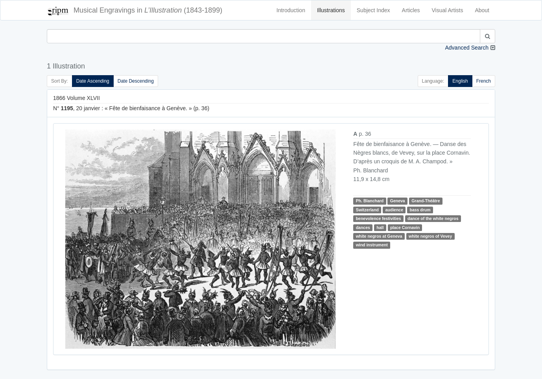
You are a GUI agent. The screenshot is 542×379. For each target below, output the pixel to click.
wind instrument (372, 244)
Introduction (291, 10)
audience (394, 209)
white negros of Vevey (430, 236)
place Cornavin (405, 227)
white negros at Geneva (379, 236)
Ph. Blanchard (370, 200)
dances (363, 227)
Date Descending (136, 81)
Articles (411, 10)
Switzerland (367, 209)
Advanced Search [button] (467, 47)
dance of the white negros (433, 218)
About (482, 10)
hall (379, 227)
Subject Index (373, 10)
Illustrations (331, 10)
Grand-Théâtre (425, 200)
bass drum (419, 209)
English (460, 81)
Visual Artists (447, 10)
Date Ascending (92, 81)
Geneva (397, 200)
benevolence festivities (378, 218)
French (483, 81)
